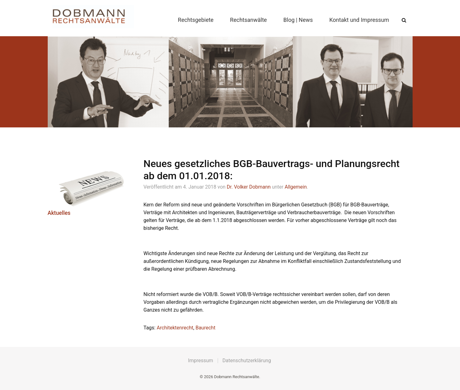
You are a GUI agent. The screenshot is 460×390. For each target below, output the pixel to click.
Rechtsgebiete (195, 20)
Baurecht (205, 328)
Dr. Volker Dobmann (249, 187)
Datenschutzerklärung (246, 360)
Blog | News (298, 20)
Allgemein (296, 187)
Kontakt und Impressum (359, 20)
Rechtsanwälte (248, 20)
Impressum (200, 360)
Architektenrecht (175, 328)
